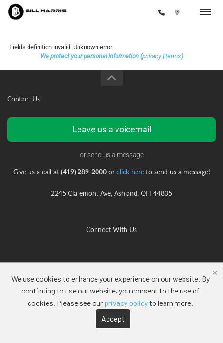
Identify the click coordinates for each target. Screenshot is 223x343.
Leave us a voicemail (111, 129)
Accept (113, 318)
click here (130, 172)
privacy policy (126, 302)
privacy (151, 56)
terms (173, 56)
